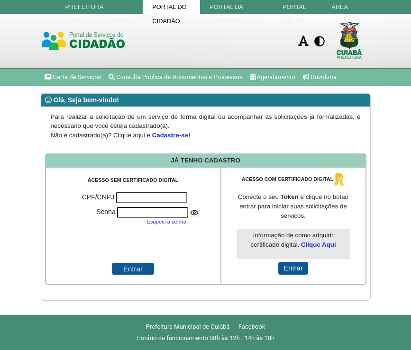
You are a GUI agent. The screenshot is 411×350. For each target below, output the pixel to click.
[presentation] (132, 244)
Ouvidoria (320, 77)
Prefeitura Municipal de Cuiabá (98, 8)
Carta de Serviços (73, 77)
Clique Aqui (318, 244)
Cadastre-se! (171, 135)
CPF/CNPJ (98, 197)
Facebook (251, 326)
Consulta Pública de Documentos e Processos (175, 77)
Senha (105, 211)
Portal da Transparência (235, 8)
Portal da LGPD (296, 8)
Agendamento (272, 77)
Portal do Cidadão (169, 8)
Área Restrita (346, 8)
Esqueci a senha (166, 221)
